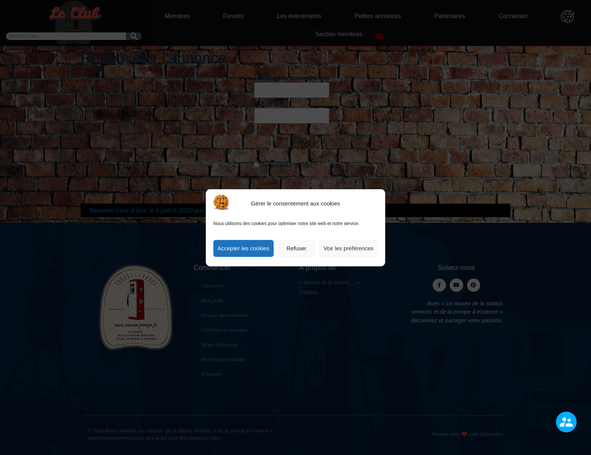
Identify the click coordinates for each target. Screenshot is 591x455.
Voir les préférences (348, 248)
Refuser (296, 248)
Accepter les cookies (243, 248)
